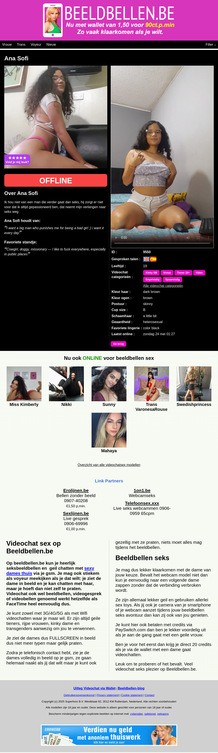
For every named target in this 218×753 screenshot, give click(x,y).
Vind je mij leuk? (17, 160)
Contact (149, 695)
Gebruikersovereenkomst (79, 695)
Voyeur (36, 44)
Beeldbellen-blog (131, 688)
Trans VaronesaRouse (152, 406)
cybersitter (136, 713)
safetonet (150, 713)
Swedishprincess (194, 404)
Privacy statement (108, 695)
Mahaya (109, 450)
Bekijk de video (162, 157)
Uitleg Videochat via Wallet (94, 688)
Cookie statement (132, 695)
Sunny (108, 404)
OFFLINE (55, 180)
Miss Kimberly (24, 404)
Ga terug (118, 343)
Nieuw (51, 44)
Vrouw (7, 44)
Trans (21, 44)
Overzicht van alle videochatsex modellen (109, 465)
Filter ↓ (211, 44)
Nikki (66, 404)
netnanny (163, 713)
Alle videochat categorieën (163, 286)
